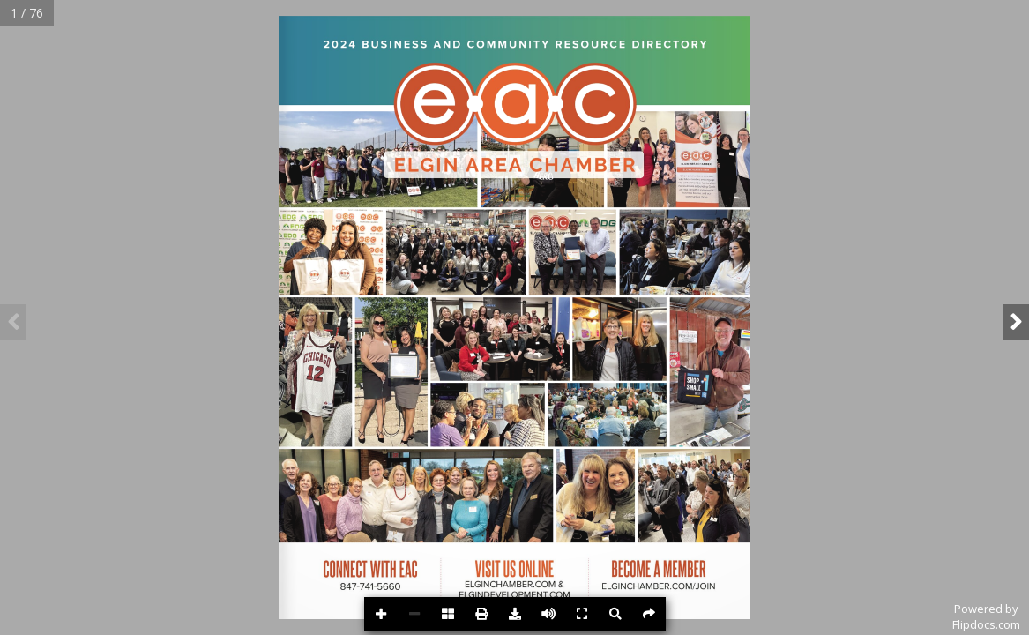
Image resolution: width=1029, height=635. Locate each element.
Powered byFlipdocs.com (986, 616)
